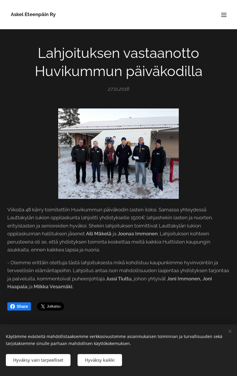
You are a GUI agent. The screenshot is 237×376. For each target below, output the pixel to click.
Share (19, 306)
